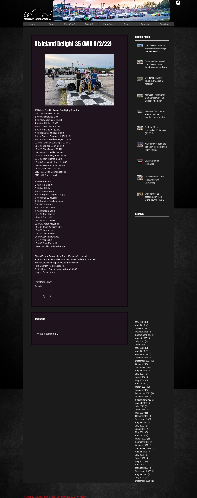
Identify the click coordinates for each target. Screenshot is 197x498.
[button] (126, 24)
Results (38, 286)
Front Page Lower (43, 282)
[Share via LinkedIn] (51, 296)
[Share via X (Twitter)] (43, 296)
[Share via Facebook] (36, 296)
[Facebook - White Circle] (178, 2)
